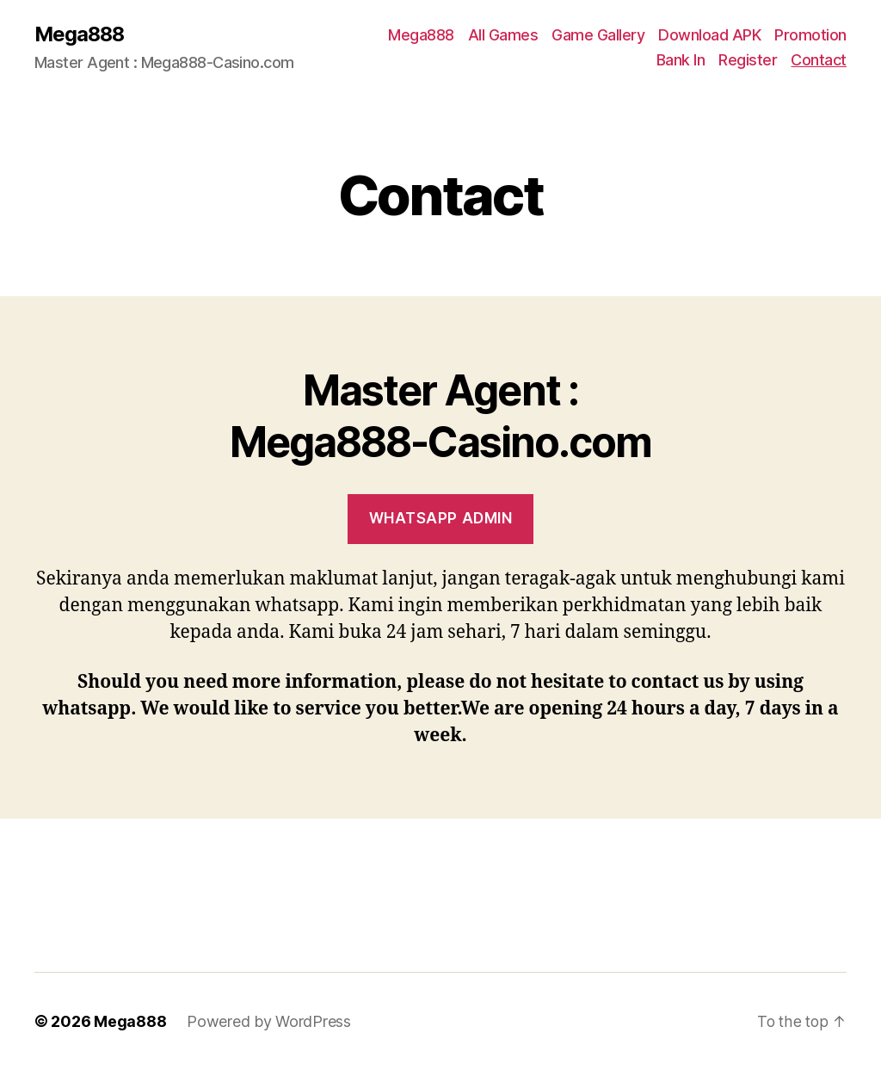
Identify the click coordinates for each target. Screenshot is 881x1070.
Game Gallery (597, 35)
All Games (503, 35)
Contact (819, 61)
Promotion (810, 35)
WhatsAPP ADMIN (441, 519)
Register (747, 61)
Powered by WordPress (269, 1021)
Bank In (680, 61)
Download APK (709, 35)
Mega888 (80, 34)
